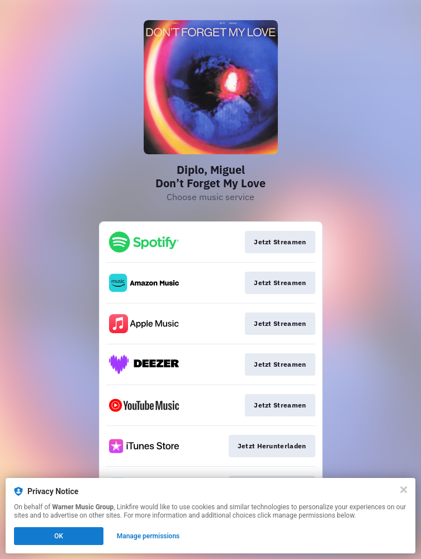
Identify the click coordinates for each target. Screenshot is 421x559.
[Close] (404, 490)
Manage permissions (148, 536)
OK (58, 536)
